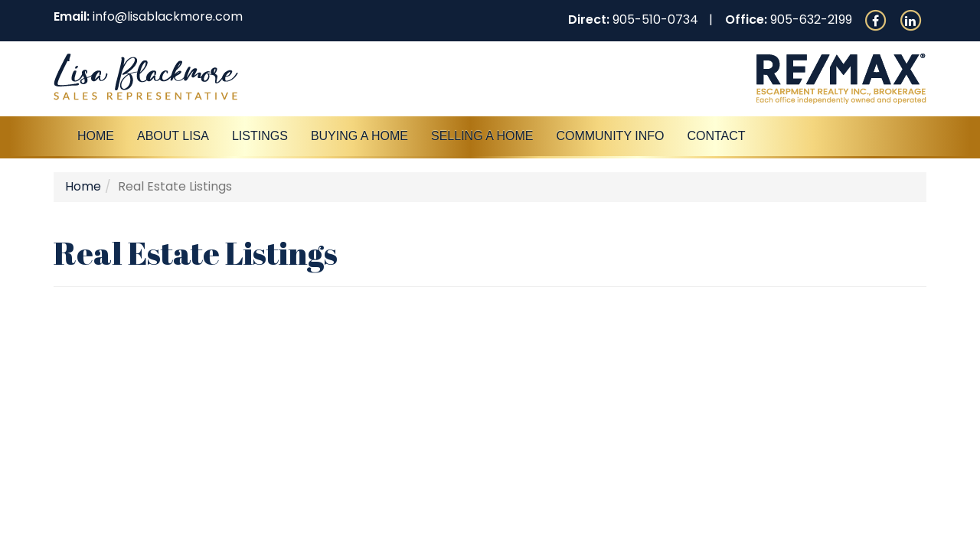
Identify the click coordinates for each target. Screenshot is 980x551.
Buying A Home (359, 135)
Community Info (610, 135)
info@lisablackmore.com (168, 16)
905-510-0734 (655, 19)
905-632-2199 (811, 19)
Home (95, 135)
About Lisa (173, 135)
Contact (716, 135)
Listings (260, 135)
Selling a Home (482, 135)
